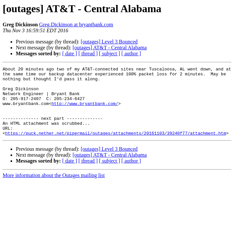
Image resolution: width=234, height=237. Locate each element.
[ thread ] (88, 53)
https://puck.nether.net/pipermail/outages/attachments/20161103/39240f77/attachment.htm (115, 147)
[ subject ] (109, 53)
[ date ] (69, 53)
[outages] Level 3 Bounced (109, 41)
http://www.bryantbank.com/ (84, 111)
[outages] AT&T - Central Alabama (109, 47)
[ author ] (131, 53)
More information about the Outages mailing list (54, 189)
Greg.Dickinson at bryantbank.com (76, 24)
